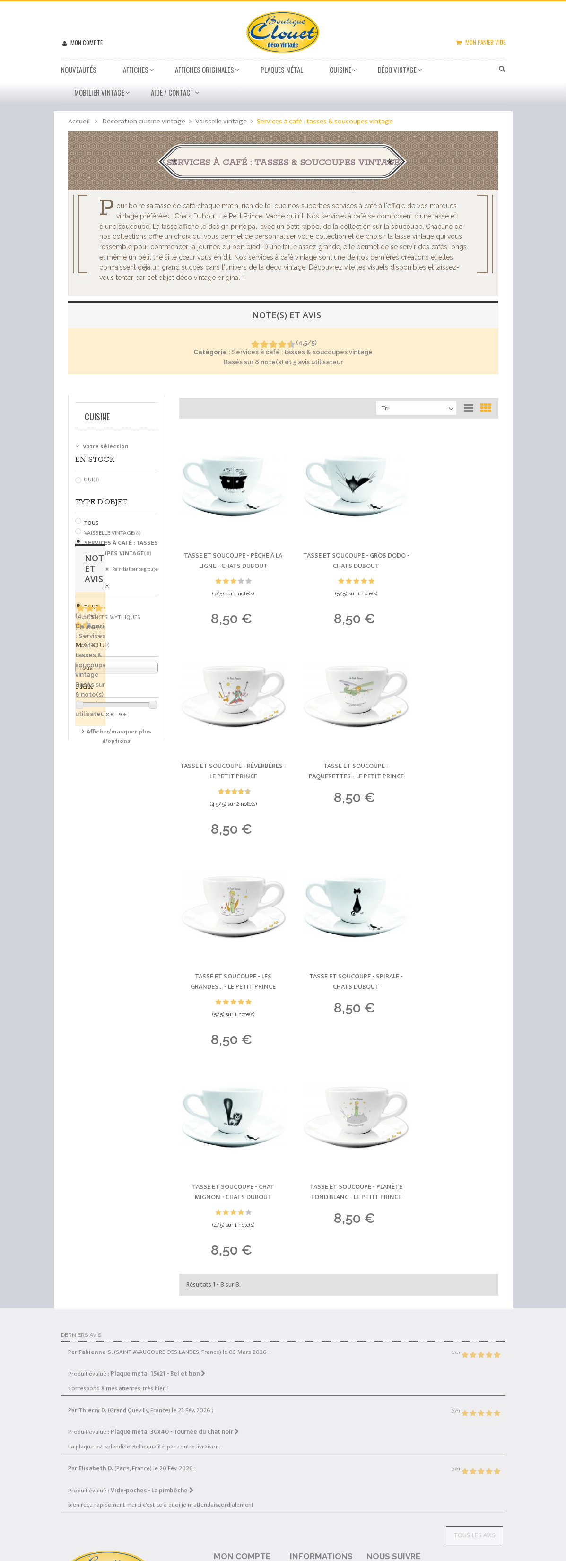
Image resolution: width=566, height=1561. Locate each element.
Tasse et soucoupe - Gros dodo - (338, 550)
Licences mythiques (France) (107, 622)
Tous (91, 523)
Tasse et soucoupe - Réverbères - (449, 550)
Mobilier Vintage (99, 92)
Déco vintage (397, 69)
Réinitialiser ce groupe (135, 569)
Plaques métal (282, 69)
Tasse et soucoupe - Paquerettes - (227, 750)
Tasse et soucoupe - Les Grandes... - (338, 750)
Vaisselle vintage (112, 533)
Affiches (135, 69)
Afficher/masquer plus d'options (119, 736)
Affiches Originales (204, 69)
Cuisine (340, 69)
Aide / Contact (172, 92)
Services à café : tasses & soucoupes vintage (116, 548)
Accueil (79, 121)
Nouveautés (78, 69)
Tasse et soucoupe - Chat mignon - (227, 950)
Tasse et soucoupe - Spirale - (449, 750)
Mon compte (86, 42)
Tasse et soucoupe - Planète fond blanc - (338, 950)
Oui (91, 479)
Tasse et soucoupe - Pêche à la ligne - (227, 550)
